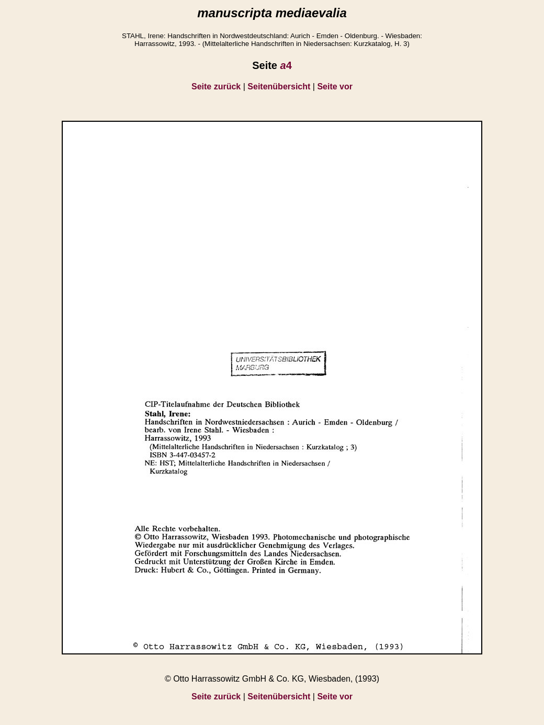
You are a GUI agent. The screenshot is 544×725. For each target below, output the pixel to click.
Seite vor (335, 86)
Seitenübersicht (278, 86)
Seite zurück (216, 86)
